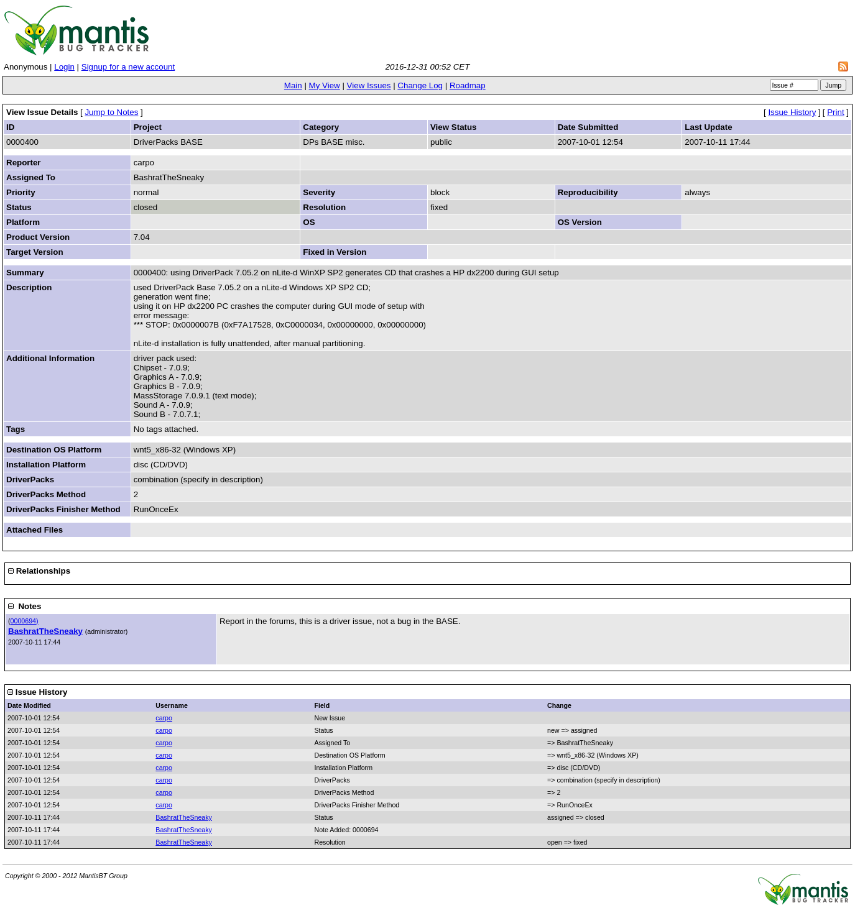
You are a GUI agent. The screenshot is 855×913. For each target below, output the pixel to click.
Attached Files (34, 529)
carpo (163, 718)
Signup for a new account (128, 66)
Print (835, 112)
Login (64, 66)
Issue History (792, 112)
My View (324, 85)
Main (293, 85)
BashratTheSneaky (45, 631)
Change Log (420, 85)
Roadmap (468, 85)
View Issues (369, 85)
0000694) (25, 621)
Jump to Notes (111, 112)
